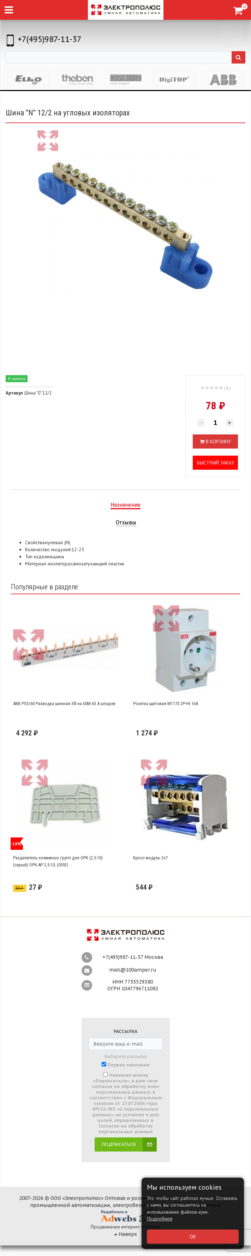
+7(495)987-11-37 (50, 39)
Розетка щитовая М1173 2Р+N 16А (165, 703)
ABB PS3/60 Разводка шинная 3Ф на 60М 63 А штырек (64, 703)
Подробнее (160, 1218)
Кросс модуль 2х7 (150, 857)
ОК (193, 1236)
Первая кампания (128, 1065)
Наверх (125, 1234)
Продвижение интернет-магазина (125, 1227)
